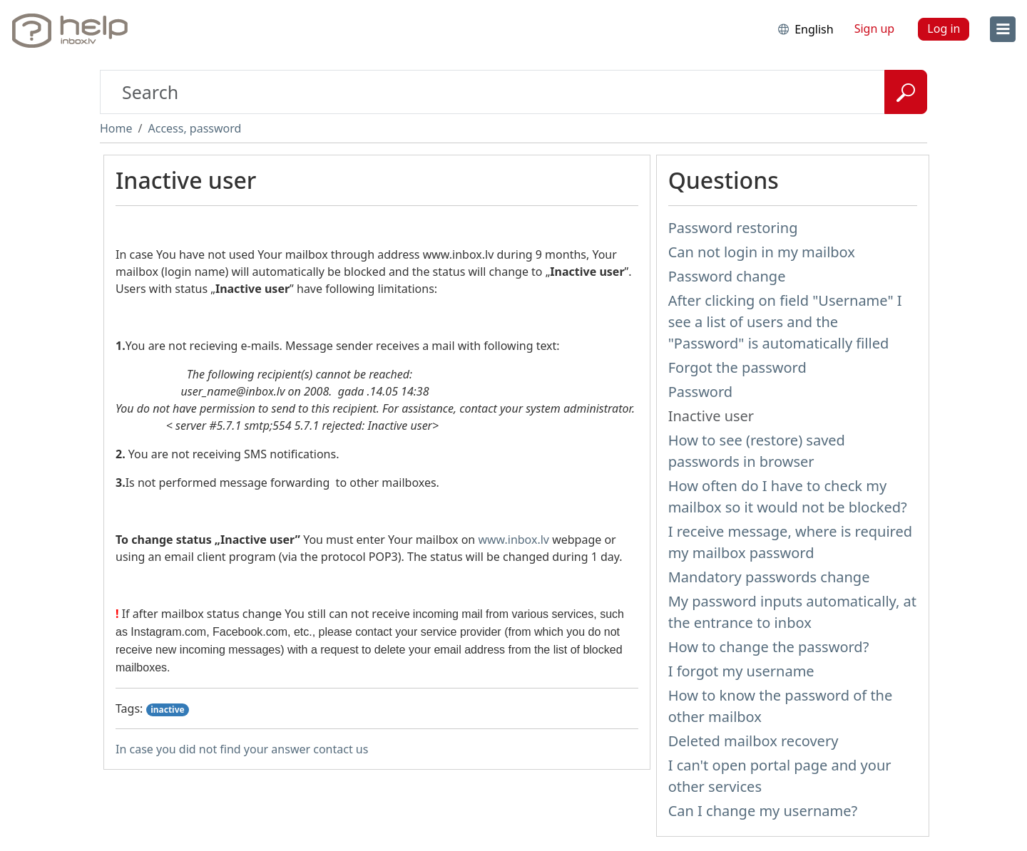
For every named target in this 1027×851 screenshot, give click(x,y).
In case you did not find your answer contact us (242, 749)
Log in (943, 28)
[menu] (1003, 29)
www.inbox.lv (513, 539)
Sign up (874, 28)
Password (700, 391)
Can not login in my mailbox (761, 252)
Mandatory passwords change (769, 577)
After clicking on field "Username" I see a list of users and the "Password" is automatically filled (785, 322)
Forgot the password (737, 367)
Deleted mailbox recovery (753, 741)
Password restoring (733, 227)
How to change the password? (768, 646)
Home (116, 128)
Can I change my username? (763, 810)
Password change (727, 276)
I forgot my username (741, 671)
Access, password (194, 128)
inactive (167, 709)
